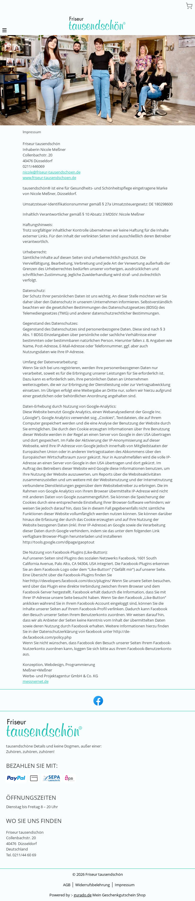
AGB (66, 884)
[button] (4, 30)
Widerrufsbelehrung (92, 884)
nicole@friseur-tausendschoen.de (51, 172)
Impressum (125, 884)
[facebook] (97, 700)
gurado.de (83, 895)
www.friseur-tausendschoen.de (49, 177)
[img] (98, 24)
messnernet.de (36, 681)
